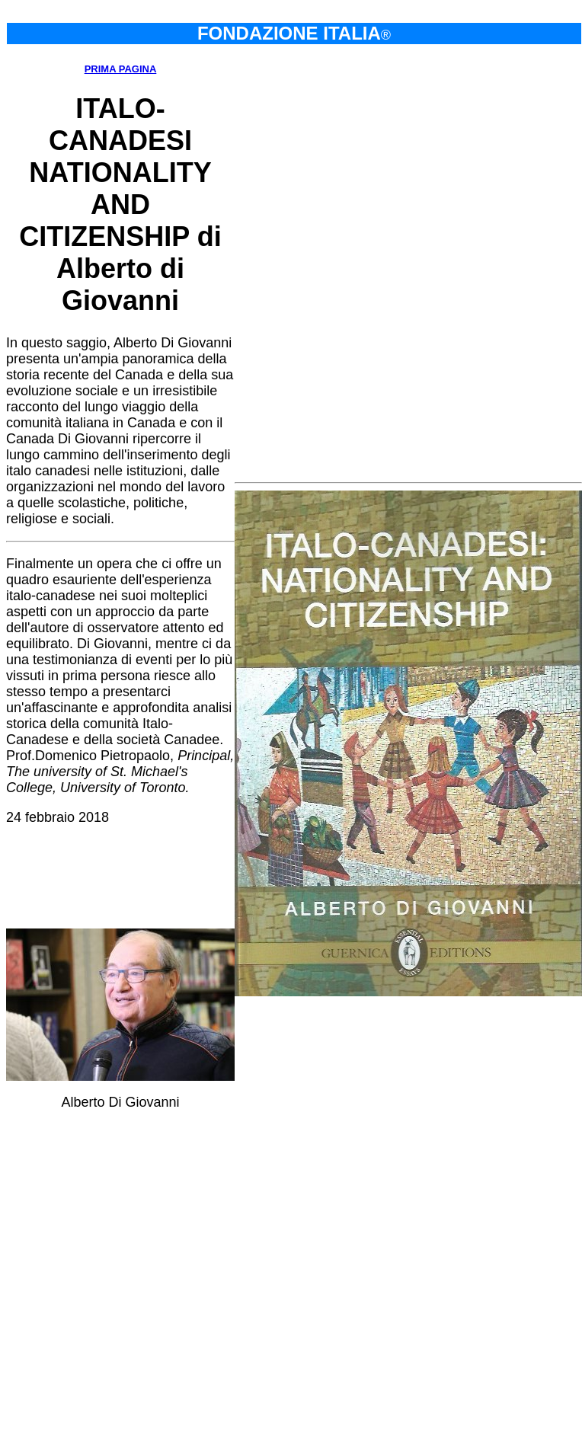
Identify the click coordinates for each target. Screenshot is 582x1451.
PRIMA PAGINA (121, 69)
